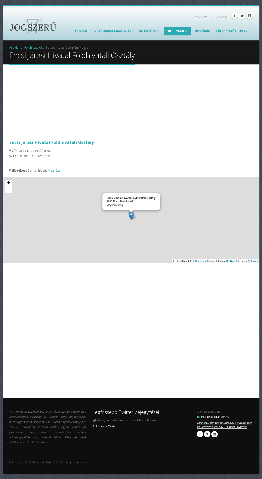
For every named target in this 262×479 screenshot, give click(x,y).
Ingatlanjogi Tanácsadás (113, 31)
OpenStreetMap (203, 261)
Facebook (234, 16)
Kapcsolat (219, 16)
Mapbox (254, 261)
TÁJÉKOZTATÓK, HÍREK (231, 31)
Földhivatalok (177, 31)
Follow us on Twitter (105, 426)
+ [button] (8, 183)
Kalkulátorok (149, 31)
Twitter (242, 16)
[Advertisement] (131, 102)
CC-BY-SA (231, 261)
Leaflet (176, 261)
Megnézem (55, 170)
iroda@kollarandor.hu (215, 417)
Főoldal (81, 31)
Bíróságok (202, 31)
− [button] (8, 189)
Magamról (199, 16)
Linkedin (249, 16)
